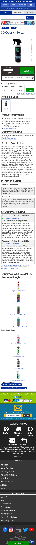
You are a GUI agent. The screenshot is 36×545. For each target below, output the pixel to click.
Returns (23, 442)
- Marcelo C (18, 457)
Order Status (30, 432)
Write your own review (10, 268)
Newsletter (5, 478)
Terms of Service (7, 510)
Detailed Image (18, 1)
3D (14, 28)
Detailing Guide (7, 471)
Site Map (4, 488)
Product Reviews (7, 482)
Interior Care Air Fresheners (12, 385)
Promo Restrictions (8, 517)
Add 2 (30, 90)
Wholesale (4, 465)
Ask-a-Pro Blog (6, 468)
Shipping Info (18, 432)
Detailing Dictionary (8, 475)
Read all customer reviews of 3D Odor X (15, 265)
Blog (2, 500)
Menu (14, 5)
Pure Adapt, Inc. (7, 520)
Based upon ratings (8, 139)
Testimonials (5, 504)
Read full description (11, 128)
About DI (4, 497)
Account (22, 5)
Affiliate (3, 485)
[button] (32, 542)
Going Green (6, 507)
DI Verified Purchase (10, 218)
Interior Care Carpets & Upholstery (14, 388)
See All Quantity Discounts (26, 93)
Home (5, 5)
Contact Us (12, 442)
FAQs (6, 431)
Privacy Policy (6, 514)
